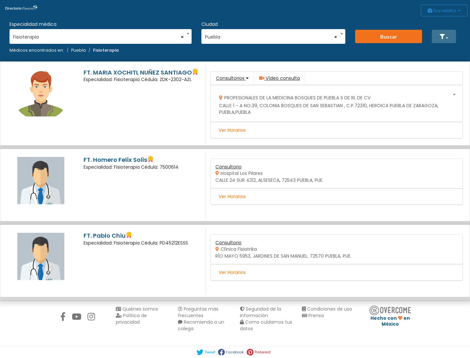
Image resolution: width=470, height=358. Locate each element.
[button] (444, 36)
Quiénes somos (137, 309)
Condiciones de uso (327, 309)
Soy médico (444, 10)
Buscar (388, 36)
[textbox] (334, 103)
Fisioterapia (106, 50)
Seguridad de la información (260, 312)
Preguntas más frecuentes (198, 312)
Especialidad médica (32, 24)
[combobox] (98, 35)
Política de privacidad (131, 318)
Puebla (78, 50)
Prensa (313, 315)
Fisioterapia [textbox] (98, 37)
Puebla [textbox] (271, 37)
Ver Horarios (232, 130)
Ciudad (209, 24)
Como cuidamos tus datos (266, 325)
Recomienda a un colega (201, 325)
